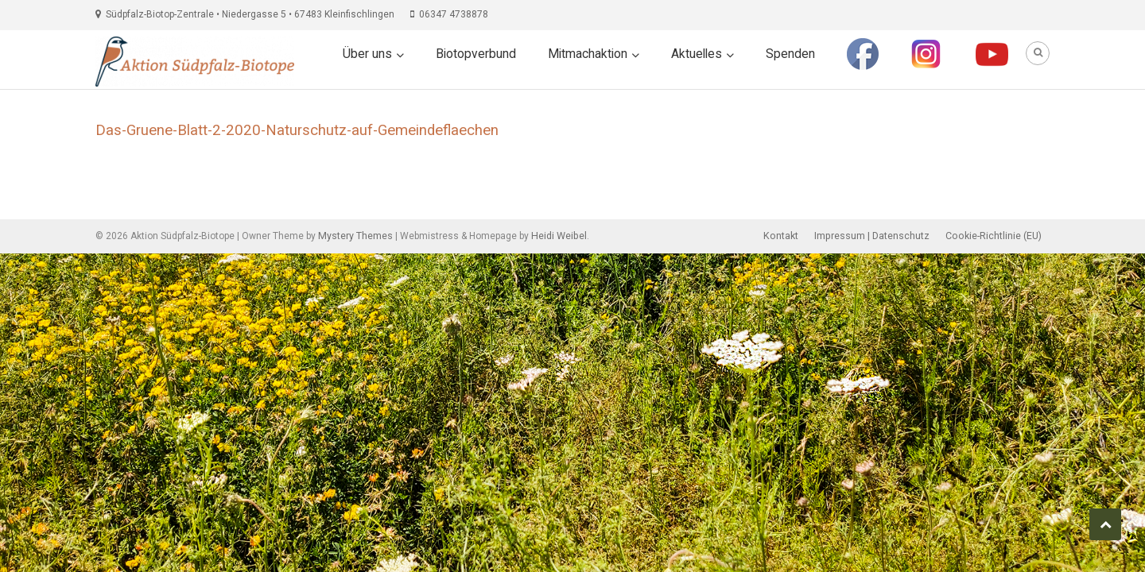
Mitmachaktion (587, 54)
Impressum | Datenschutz (872, 236)
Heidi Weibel (559, 236)
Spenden (790, 54)
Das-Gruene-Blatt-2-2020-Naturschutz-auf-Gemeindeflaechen (297, 130)
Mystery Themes (355, 236)
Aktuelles (696, 54)
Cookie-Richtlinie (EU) (993, 236)
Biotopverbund (476, 54)
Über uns (367, 54)
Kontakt (780, 236)
